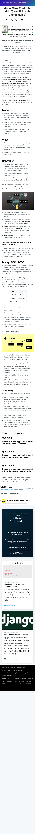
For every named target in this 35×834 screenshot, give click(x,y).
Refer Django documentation (10, 331)
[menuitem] (7, 3)
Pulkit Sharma (6, 595)
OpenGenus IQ (6, 776)
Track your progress (26, 3)
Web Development (24, 20)
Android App (21, 791)
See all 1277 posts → (17, 661)
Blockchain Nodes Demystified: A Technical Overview (17, 641)
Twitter (16, 789)
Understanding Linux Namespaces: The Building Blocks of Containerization (17, 649)
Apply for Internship (28, 791)
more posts (8, 598)
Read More (30, 596)
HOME (15, 3)
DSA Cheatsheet (7, 3)
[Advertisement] (18, 539)
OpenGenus (16, 477)
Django (12, 52)
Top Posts (3, 791)
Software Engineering (11, 20)
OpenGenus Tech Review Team (14, 609)
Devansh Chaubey (13, 767)
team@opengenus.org (16, 778)
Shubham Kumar (9, 713)
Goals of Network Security (17, 656)
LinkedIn (9, 789)
